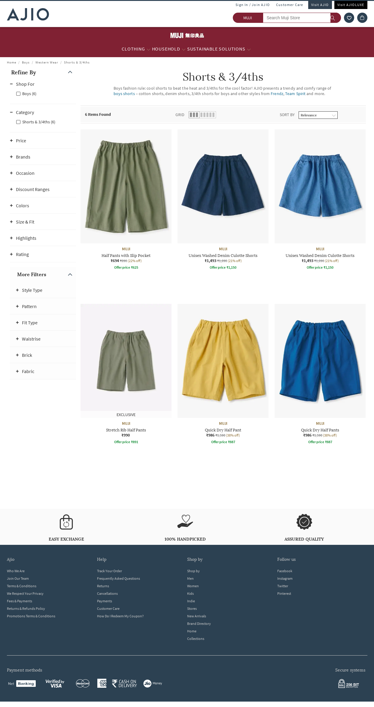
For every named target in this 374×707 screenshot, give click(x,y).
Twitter (282, 586)
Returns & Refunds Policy (26, 608)
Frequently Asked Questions (118, 578)
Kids (190, 593)
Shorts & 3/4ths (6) (38, 122)
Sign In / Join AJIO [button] (253, 4)
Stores (192, 608)
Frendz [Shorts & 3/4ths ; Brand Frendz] (277, 93)
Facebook (284, 571)
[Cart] (362, 18)
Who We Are (16, 571)
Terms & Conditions (21, 586)
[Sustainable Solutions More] (248, 49)
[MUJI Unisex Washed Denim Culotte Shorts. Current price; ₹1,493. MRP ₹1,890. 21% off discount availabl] (223, 200)
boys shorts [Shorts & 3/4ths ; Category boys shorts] (124, 93)
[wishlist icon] (349, 18)
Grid (179, 114)
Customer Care (289, 4)
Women (193, 586)
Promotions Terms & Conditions (31, 616)
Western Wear (46, 62)
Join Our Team (18, 578)
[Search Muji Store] (302, 18)
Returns (103, 586)
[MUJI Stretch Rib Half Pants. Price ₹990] (126, 375)
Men (190, 578)
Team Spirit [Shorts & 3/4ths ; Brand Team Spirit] (295, 93)
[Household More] (183, 49)
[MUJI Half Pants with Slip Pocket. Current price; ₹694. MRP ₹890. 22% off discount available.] (126, 200)
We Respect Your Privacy (25, 593)
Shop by (193, 571)
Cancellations (107, 593)
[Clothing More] (148, 49)
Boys (26, 62)
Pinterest (284, 593)
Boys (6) (29, 93)
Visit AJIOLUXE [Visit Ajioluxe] (350, 4)
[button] (43, 72)
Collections (195, 638)
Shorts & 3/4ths (77, 62)
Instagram (285, 578)
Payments (104, 601)
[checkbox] (42, 93)
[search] (335, 18)
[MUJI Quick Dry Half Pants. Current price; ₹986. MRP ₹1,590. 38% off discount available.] (320, 375)
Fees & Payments (19, 601)
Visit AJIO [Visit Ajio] (320, 4)
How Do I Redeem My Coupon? (120, 616)
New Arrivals (196, 616)
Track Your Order (109, 571)
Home (11, 62)
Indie (191, 601)
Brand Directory (199, 623)
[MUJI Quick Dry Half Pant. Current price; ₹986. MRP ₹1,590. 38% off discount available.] (223, 375)
